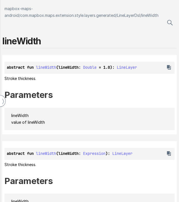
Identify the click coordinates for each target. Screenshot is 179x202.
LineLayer (127, 67)
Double (90, 67)
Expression (94, 153)
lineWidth (150, 15)
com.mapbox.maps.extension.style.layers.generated (68, 15)
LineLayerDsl (128, 15)
